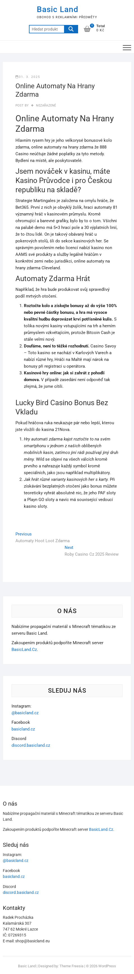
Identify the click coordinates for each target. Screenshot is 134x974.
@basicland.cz (25, 712)
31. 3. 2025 (27, 77)
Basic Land (57, 9)
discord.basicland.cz (31, 745)
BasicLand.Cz (24, 649)
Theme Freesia (71, 966)
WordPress (107, 966)
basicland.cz (23, 729)
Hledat (71, 29)
